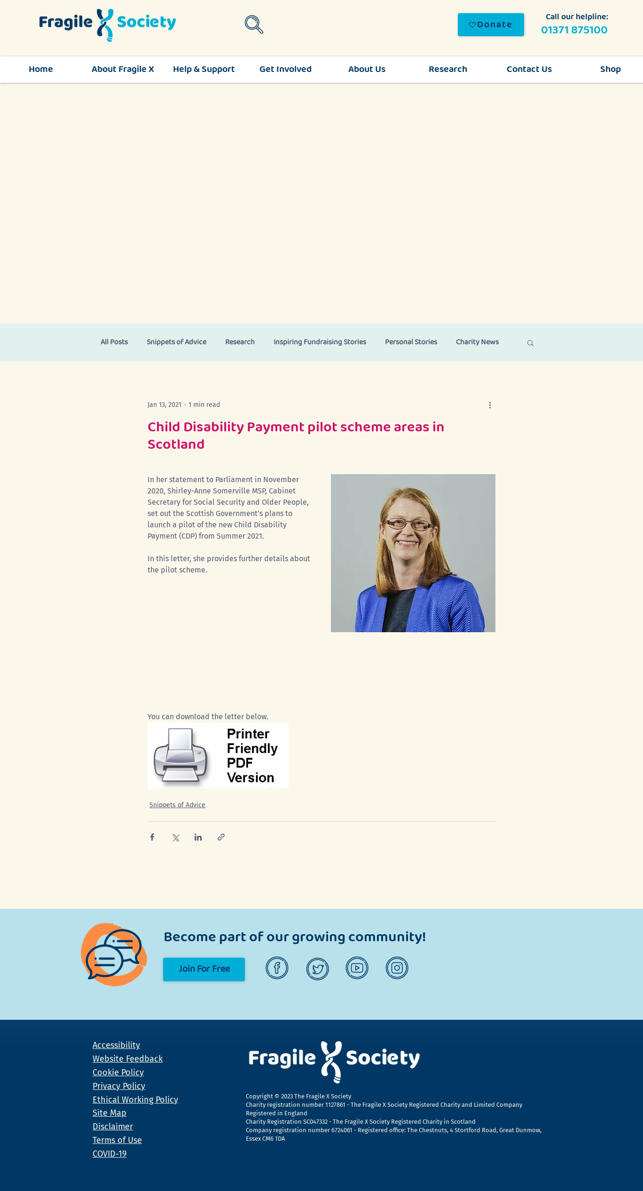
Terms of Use (117, 1140)
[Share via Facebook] (152, 837)
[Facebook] (278, 969)
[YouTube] (358, 969)
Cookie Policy (118, 1072)
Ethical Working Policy (135, 1100)
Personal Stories (411, 342)
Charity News (477, 342)
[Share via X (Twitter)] (175, 837)
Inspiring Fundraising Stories (320, 342)
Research (240, 342)
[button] (530, 342)
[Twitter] (318, 969)
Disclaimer (113, 1126)
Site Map (109, 1113)
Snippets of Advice (176, 342)
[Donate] (491, 24)
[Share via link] (221, 837)
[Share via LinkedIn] (198, 837)
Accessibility (116, 1045)
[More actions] (489, 404)
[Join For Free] (204, 969)
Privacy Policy (119, 1086)
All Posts (114, 342)
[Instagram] (398, 969)
